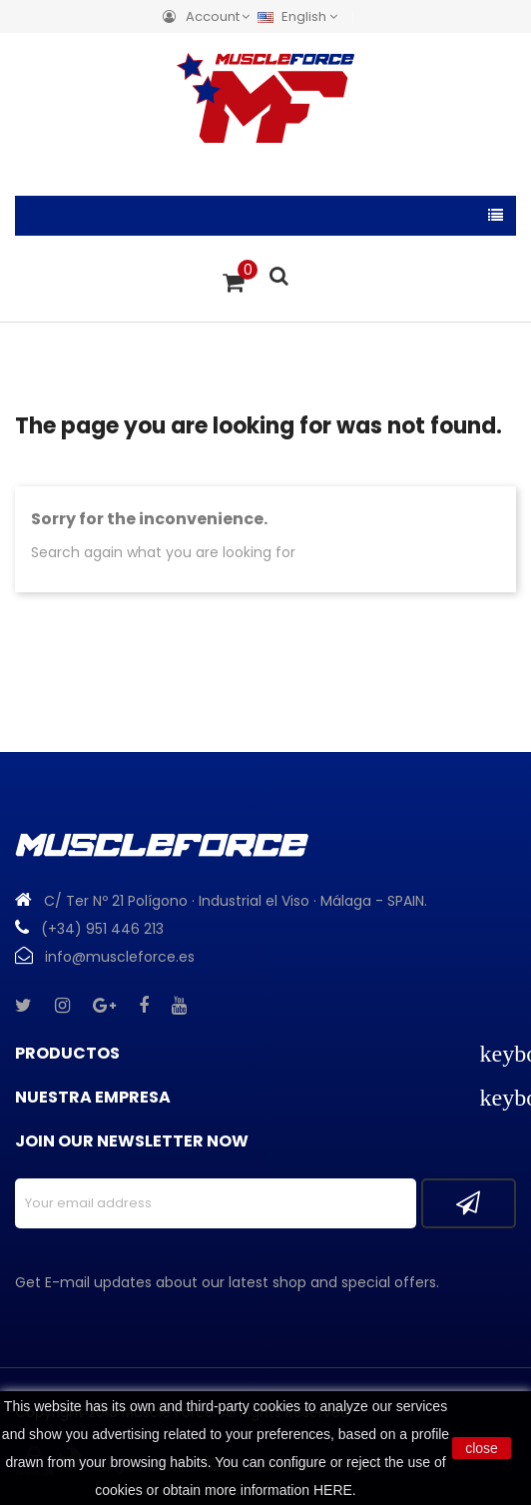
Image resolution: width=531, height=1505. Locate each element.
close (481, 1448)
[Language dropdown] (302, 16)
